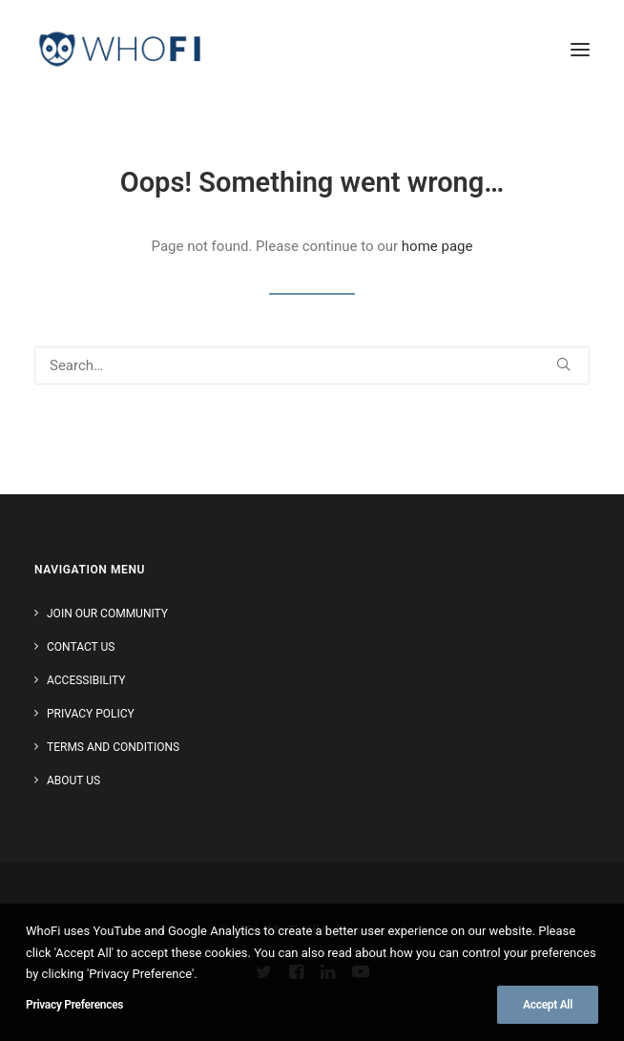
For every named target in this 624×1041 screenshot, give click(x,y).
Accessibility (86, 680)
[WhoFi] (120, 49)
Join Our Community (107, 613)
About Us (73, 780)
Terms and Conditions (113, 747)
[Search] (312, 365)
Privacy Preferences (74, 1004)
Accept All (547, 1004)
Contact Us (80, 647)
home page (437, 246)
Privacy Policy (91, 713)
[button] (580, 49)
